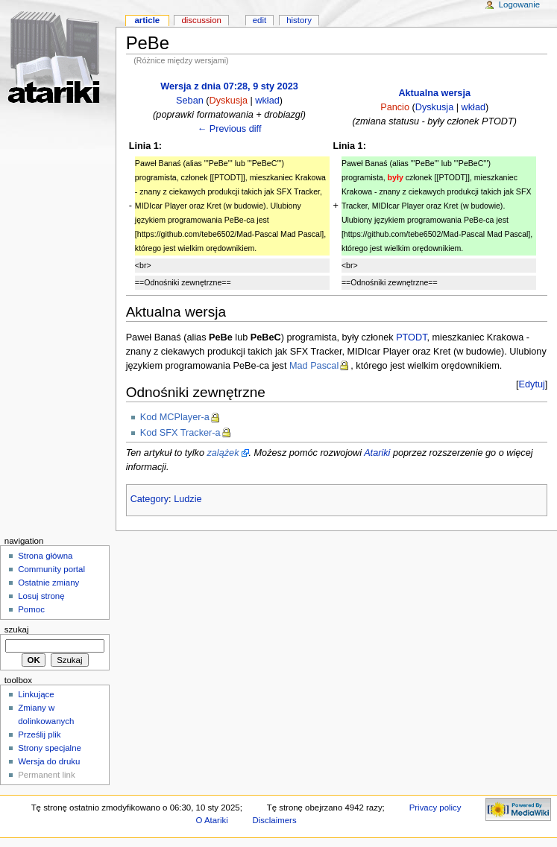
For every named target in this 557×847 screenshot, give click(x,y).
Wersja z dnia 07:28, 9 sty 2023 (229, 86)
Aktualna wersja (434, 93)
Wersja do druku (49, 761)
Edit (259, 20)
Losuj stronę (41, 595)
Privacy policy (435, 807)
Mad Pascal (314, 366)
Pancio (394, 107)
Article (147, 20)
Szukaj (16, 629)
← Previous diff (230, 129)
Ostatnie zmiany (48, 582)
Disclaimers (275, 820)
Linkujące (36, 694)
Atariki (377, 453)
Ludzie (187, 499)
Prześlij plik (39, 734)
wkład (267, 100)
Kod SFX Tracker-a (180, 433)
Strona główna (45, 555)
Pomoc (31, 609)
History (299, 20)
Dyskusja (229, 100)
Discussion (201, 20)
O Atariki (212, 820)
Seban (190, 100)
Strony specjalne (49, 747)
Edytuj (532, 384)
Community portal (51, 569)
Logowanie (519, 4)
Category (149, 499)
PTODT (411, 337)
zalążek (223, 453)
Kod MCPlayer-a (175, 417)
